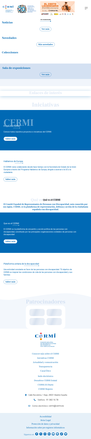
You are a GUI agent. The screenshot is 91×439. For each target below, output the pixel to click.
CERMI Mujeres (45, 389)
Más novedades (45, 44)
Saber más (10, 138)
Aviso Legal (45, 420)
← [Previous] (41, 112)
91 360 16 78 (52, 399)
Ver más (45, 29)
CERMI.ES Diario (45, 384)
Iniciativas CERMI (45, 358)
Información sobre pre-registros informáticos (45, 427)
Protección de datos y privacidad (45, 424)
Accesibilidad (45, 416)
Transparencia (45, 366)
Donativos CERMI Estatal (45, 380)
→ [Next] (49, 112)
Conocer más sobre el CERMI (45, 353)
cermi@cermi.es (56, 406)
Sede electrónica (45, 376)
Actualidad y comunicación (45, 362)
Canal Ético (45, 371)
